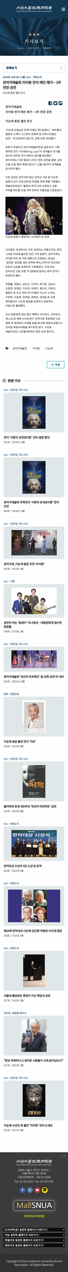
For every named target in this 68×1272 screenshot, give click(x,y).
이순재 (49, 348)
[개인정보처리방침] (34, 1216)
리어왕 (36, 348)
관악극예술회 (20, 348)
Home (21, 48)
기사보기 (47, 48)
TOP (63, 1156)
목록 (55, 364)
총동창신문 (33, 48)
